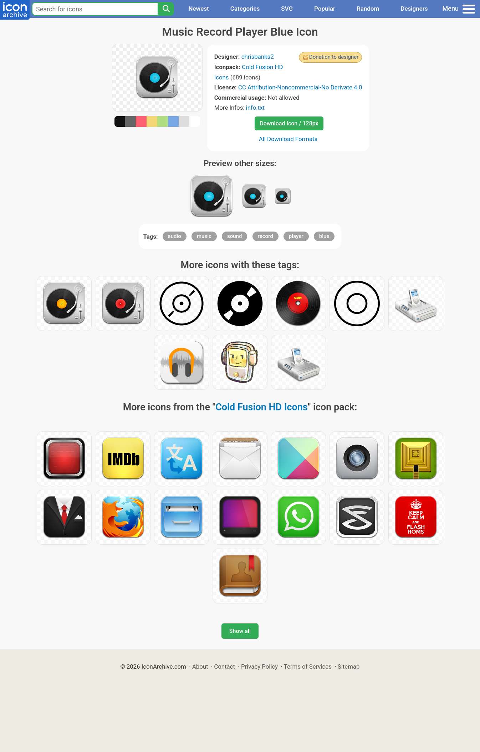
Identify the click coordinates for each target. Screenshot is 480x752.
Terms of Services (308, 666)
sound (234, 236)
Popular (324, 8)
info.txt (255, 107)
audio (174, 236)
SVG (287, 8)
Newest (198, 8)
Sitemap (349, 666)
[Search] (166, 9)
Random (368, 8)
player (296, 236)
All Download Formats (288, 138)
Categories (245, 8)
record (265, 236)
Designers (414, 8)
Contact (224, 666)
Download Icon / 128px (289, 123)
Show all (240, 631)
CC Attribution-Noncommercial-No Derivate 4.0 (300, 87)
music (204, 236)
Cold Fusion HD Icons (261, 407)
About (200, 666)
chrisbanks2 (257, 56)
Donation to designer (334, 57)
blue (324, 236)
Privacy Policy (259, 666)
